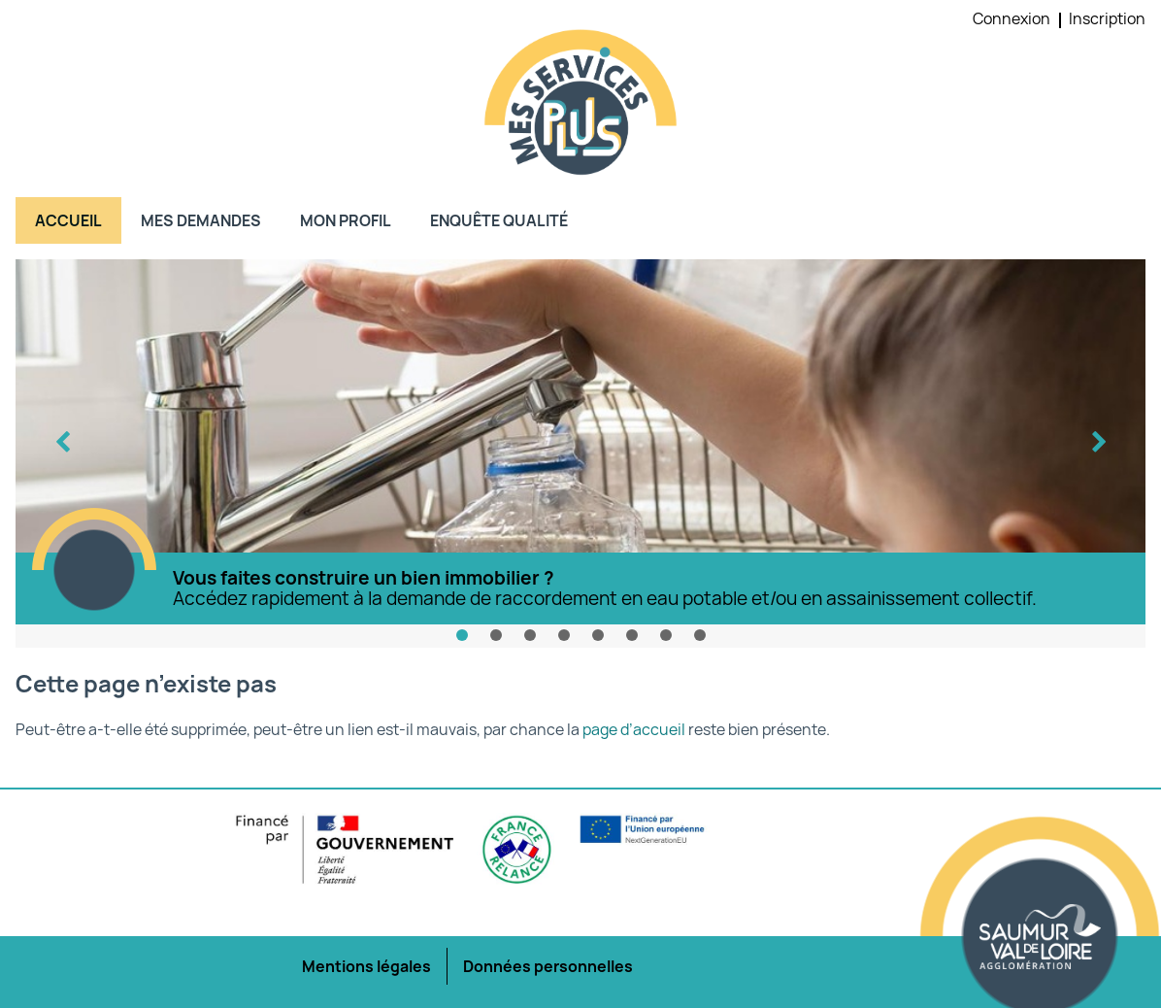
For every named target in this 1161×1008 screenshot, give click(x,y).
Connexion (1011, 18)
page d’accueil (633, 729)
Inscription (1107, 18)
